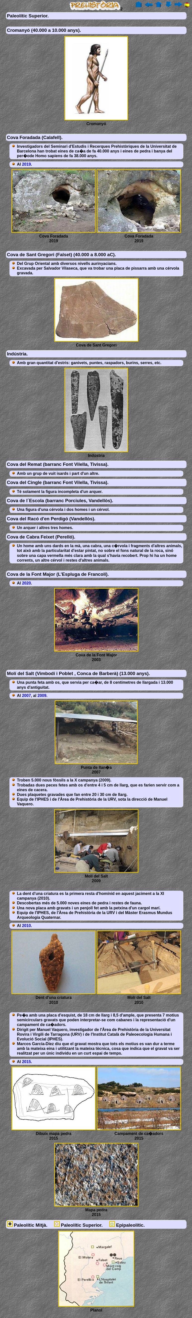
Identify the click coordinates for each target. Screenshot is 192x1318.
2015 (26, 1062)
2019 (26, 164)
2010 (26, 926)
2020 (26, 583)
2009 (42, 695)
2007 (26, 695)
